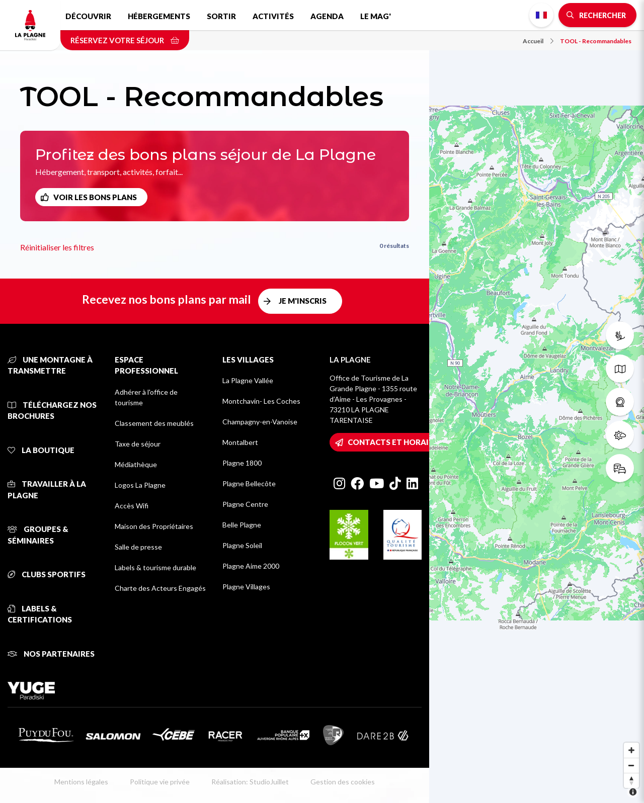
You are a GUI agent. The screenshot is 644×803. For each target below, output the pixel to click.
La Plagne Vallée (247, 380)
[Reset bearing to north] (631, 780)
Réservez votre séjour (124, 40)
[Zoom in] (631, 750)
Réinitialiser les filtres (57, 247)
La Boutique (41, 450)
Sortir (221, 16)
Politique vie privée (160, 781)
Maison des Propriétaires (154, 526)
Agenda (327, 16)
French (541, 15)
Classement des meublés (154, 423)
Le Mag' (375, 16)
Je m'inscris (303, 300)
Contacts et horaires (395, 442)
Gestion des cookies (342, 781)
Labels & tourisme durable (155, 567)
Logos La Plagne (140, 485)
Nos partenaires (51, 653)
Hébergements (159, 16)
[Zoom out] (631, 765)
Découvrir (88, 16)
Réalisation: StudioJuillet (250, 781)
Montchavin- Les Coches (261, 401)
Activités (273, 16)
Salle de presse (138, 547)
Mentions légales (81, 781)
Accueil (538, 41)
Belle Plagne (241, 524)
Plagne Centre (245, 504)
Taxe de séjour (137, 443)
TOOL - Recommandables (595, 41)
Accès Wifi (131, 505)
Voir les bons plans (95, 197)
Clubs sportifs (47, 574)
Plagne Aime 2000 (250, 566)
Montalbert (240, 442)
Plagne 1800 (242, 463)
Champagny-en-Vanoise (259, 421)
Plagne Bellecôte (249, 483)
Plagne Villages (246, 586)
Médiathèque (136, 464)
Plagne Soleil (242, 545)
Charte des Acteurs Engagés (160, 588)
